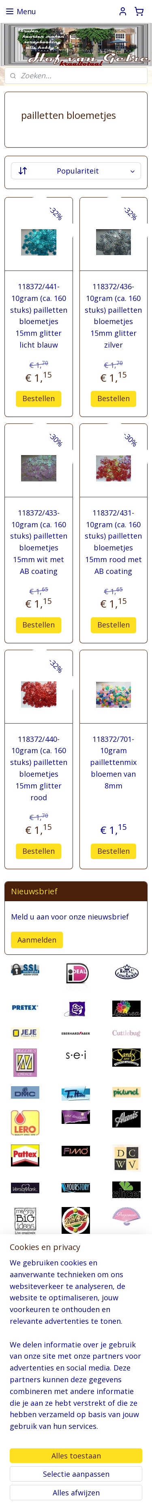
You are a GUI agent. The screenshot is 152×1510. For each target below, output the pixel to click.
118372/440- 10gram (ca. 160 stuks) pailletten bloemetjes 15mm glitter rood (38, 768)
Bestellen (38, 398)
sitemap (113, 1482)
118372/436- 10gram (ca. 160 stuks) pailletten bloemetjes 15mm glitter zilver (113, 315)
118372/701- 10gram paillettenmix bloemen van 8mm (113, 762)
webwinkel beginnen (43, 1495)
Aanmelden (36, 940)
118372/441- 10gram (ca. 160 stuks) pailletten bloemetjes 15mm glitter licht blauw (38, 315)
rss (131, 1482)
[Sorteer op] (76, 171)
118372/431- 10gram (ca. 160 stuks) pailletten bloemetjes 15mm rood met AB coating (113, 542)
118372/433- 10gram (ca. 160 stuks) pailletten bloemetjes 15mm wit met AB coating (38, 542)
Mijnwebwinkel (114, 1495)
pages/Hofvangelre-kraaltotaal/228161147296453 (70, 1452)
